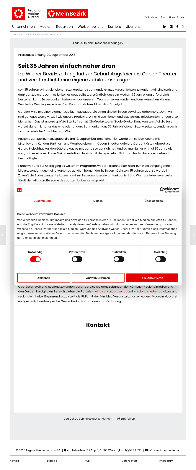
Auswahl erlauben (98, 277)
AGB (87, 461)
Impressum (166, 461)
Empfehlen (126, 419)
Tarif (163, 17)
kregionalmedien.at (148, 291)
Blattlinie (52, 461)
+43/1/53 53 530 (129, 450)
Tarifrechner (150, 17)
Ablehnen (43, 277)
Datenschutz (129, 461)
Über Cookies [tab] (154, 200)
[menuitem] (23, 26)
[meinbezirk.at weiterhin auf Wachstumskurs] (3, 235)
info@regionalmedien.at (164, 450)
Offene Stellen (176, 17)
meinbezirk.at (102, 291)
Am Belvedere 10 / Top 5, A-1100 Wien (89, 450)
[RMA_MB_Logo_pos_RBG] (49, 14)
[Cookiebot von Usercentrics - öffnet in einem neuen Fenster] (162, 190)
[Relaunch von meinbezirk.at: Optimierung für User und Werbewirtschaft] (193, 235)
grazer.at (120, 291)
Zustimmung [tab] (42, 200)
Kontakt (14, 461)
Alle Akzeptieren (152, 277)
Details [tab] (98, 200)
